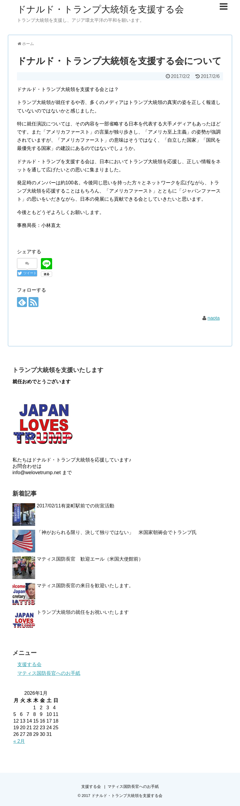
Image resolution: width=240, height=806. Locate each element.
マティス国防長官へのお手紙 (48, 673)
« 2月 (19, 741)
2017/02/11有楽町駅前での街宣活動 (75, 505)
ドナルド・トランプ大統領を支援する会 (100, 9)
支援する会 (29, 664)
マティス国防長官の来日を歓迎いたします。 (85, 585)
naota (214, 318)
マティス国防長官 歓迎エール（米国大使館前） (90, 559)
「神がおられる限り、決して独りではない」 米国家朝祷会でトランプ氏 (117, 532)
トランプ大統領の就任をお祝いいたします (83, 612)
